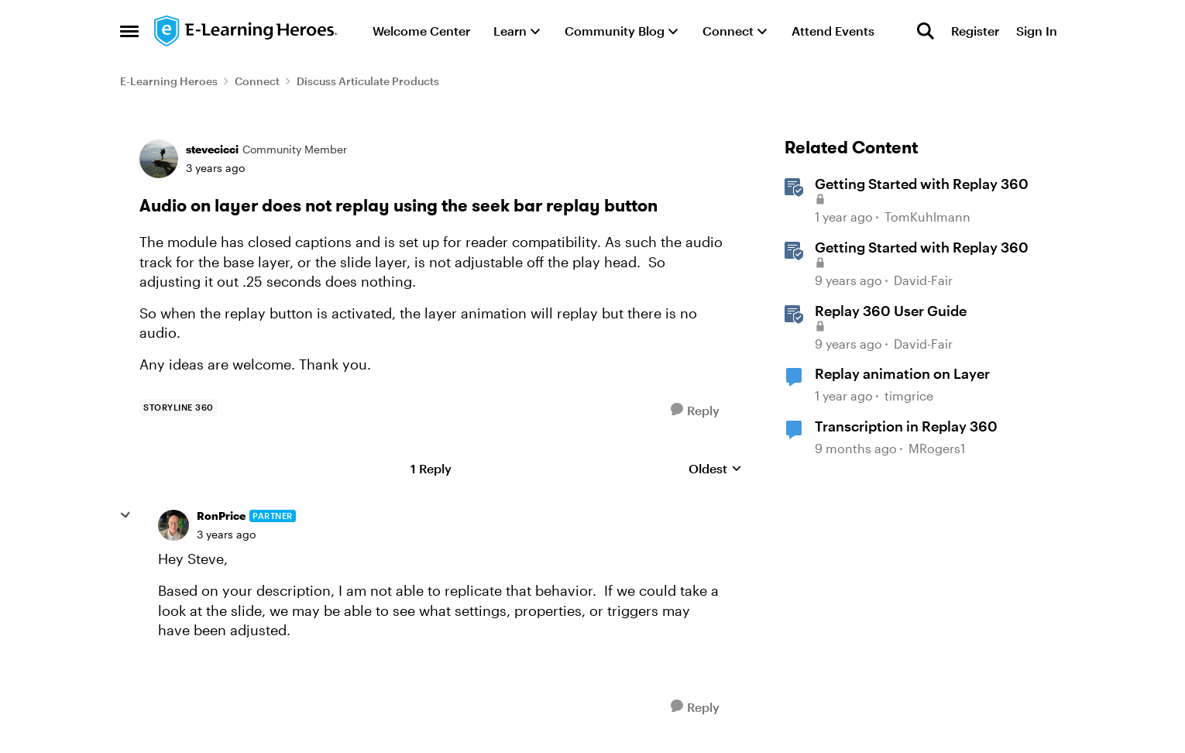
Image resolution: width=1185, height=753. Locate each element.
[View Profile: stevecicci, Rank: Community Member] (158, 158)
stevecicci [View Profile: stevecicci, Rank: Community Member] (212, 149)
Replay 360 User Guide (891, 310)
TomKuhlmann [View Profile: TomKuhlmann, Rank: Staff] (927, 217)
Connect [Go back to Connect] (257, 81)
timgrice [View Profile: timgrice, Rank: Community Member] (908, 395)
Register (975, 30)
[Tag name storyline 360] (178, 407)
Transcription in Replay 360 (906, 426)
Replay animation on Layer (902, 373)
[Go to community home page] (246, 30)
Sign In (1036, 30)
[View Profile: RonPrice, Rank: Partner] (173, 525)
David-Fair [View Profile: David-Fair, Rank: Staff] (923, 280)
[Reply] (695, 410)
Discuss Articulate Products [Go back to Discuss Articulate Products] (368, 81)
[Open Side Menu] (129, 31)
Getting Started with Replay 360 (922, 247)
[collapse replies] (125, 515)
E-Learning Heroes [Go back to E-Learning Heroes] (169, 81)
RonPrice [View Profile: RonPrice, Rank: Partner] (221, 515)
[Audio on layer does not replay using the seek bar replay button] (226, 534)
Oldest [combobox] (715, 469)
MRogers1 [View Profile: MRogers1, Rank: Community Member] (936, 448)
